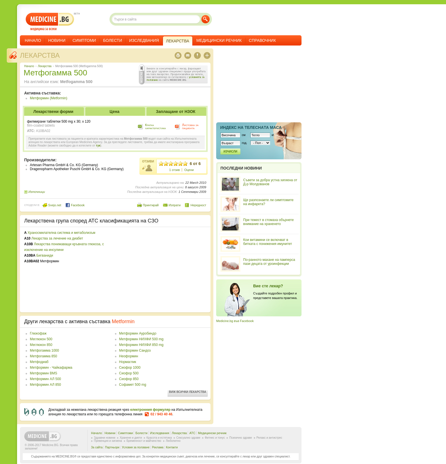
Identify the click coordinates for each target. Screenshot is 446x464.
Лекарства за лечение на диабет (57, 238)
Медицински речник (219, 40)
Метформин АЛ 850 (45, 385)
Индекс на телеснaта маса (251, 127)
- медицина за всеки (50, 22)
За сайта (97, 447)
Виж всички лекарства (187, 391)
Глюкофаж (38, 333)
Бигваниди (44, 255)
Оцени (189, 170)
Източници (36, 191)
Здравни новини (104, 437)
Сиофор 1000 (130, 368)
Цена (114, 111)
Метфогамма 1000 (44, 350)
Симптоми (84, 40)
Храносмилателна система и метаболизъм (61, 233)
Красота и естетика (159, 437)
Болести (112, 40)
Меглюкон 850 (41, 345)
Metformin (123, 321)
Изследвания (144, 40)
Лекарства (40, 55)
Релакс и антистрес (269, 437)
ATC (192, 433)
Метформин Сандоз (135, 350)
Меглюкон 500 (41, 339)
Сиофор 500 (129, 373)
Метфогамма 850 (43, 356)
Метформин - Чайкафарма (51, 368)
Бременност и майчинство (144, 440)
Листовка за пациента (190, 126)
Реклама (157, 447)
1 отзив (174, 170)
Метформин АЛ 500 (45, 379)
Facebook (74, 205)
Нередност (198, 205)
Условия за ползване (135, 447)
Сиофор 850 (129, 379)
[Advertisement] (160, 270)
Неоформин (128, 356)
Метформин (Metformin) (48, 98)
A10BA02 (43, 131)
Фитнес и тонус (215, 437)
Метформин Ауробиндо (137, 333)
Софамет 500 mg (132, 385)
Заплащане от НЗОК (175, 111)
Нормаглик (127, 362)
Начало (33, 40)
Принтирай (151, 205)
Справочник (262, 40)
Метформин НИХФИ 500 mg (141, 339)
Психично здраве (240, 437)
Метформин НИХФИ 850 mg (141, 345)
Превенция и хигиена (108, 440)
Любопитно (173, 440)
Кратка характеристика (155, 126)
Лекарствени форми (53, 111)
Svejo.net (52, 205)
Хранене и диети (131, 437)
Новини (56, 40)
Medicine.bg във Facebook (235, 321)
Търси (205, 19)
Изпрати (175, 205)
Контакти (172, 447)
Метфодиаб (39, 362)
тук (98, 145)
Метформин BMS (43, 373)
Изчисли (230, 151)
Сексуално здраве (188, 437)
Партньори (112, 447)
